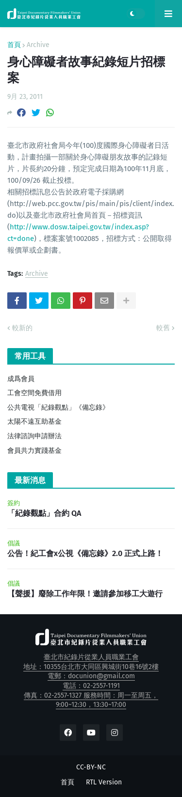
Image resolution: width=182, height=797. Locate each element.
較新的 (22, 328)
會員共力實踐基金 (34, 450)
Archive (38, 45)
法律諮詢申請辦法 (34, 436)
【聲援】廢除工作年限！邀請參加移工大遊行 (85, 593)
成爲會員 (20, 379)
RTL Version (104, 782)
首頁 (14, 45)
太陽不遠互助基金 (34, 421)
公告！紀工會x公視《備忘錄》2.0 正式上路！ (85, 553)
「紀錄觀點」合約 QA (44, 513)
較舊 (163, 328)
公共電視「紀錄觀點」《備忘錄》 (58, 407)
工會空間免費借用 (34, 393)
